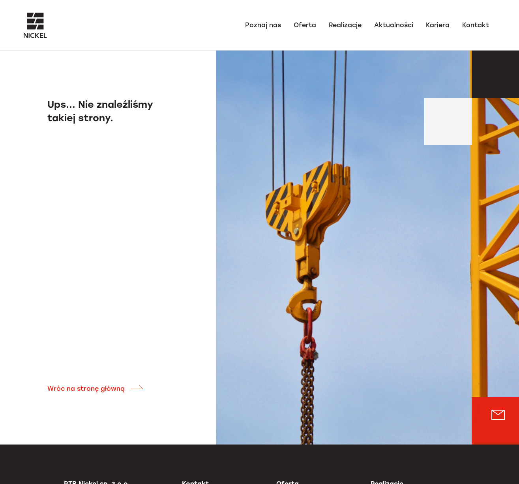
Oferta (305, 25)
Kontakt (475, 25)
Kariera (438, 25)
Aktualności (393, 25)
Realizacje (345, 25)
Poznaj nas (263, 25)
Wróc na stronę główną (95, 388)
